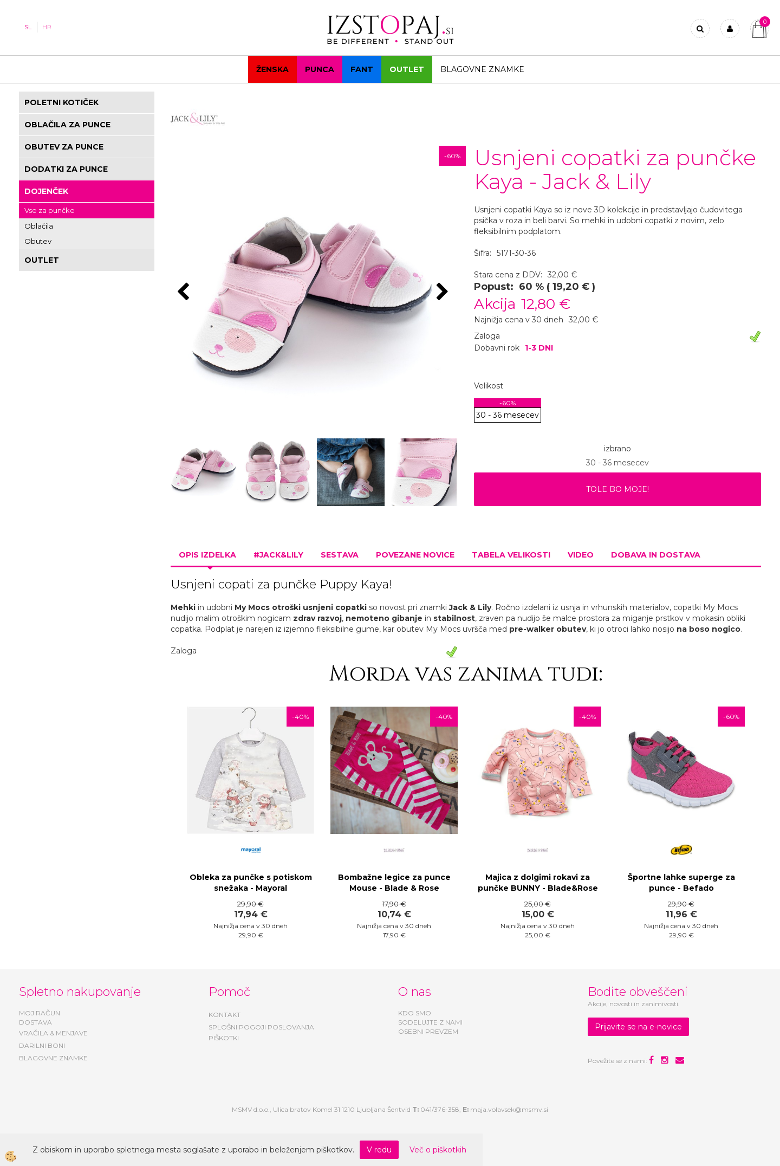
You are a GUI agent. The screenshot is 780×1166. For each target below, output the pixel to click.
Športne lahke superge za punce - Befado (681, 882)
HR (46, 27)
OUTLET (406, 69)
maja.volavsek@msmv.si (509, 1109)
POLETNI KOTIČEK (61, 102)
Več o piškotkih (438, 1150)
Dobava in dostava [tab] (655, 555)
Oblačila (38, 226)
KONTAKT (224, 1014)
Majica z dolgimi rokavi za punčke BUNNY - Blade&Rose (538, 882)
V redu (379, 1150)
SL (27, 27)
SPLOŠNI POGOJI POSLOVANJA (261, 1027)
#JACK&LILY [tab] (278, 555)
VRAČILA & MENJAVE (53, 1033)
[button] (444, 292)
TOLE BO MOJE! (617, 489)
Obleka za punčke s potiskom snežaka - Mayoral (251, 882)
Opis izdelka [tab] (207, 555)
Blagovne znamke (482, 69)
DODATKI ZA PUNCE (66, 169)
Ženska (272, 69)
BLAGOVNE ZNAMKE (53, 1058)
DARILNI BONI (42, 1045)
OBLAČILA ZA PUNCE (67, 124)
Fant (361, 69)
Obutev (37, 241)
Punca (319, 69)
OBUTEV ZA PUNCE (63, 147)
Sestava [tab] (340, 555)
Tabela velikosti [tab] (511, 555)
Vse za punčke (49, 210)
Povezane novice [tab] (415, 555)
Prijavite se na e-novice (638, 1027)
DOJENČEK (46, 191)
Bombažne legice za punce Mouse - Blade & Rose (394, 882)
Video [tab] (581, 555)
